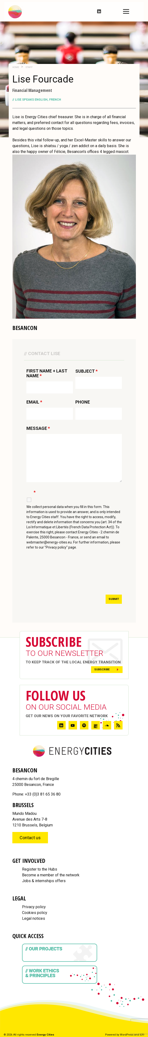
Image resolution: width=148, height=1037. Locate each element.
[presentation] (63, 576)
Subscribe (102, 669)
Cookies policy (34, 912)
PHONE (82, 402)
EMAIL (34, 402)
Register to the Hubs (39, 869)
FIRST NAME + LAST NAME (46, 373)
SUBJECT (86, 371)
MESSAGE (38, 428)
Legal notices (33, 918)
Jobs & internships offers (44, 881)
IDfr (142, 1034)
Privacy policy (34, 907)
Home (15, 67)
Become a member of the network (50, 875)
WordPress (126, 1034)
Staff (29, 67)
